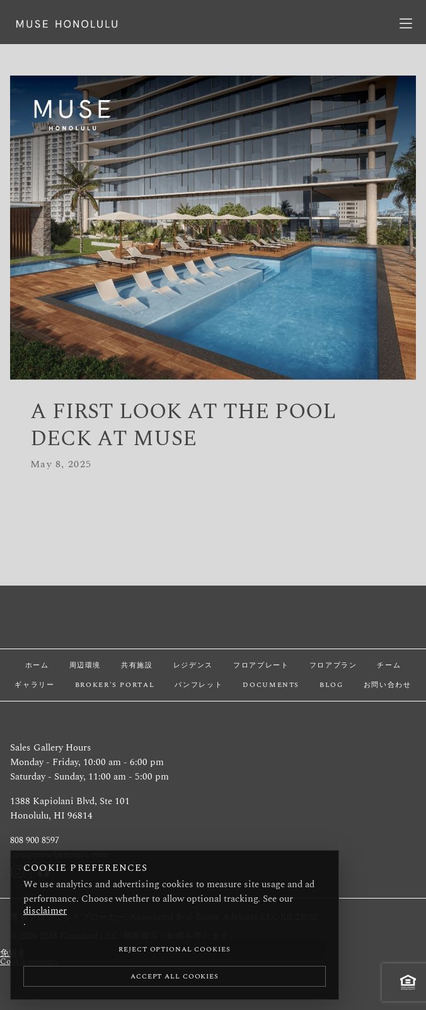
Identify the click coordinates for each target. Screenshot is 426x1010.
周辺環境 (85, 665)
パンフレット (198, 684)
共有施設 (137, 665)
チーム (389, 665)
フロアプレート (261, 665)
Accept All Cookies (174, 976)
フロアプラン (333, 665)
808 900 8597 (34, 840)
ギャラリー (34, 684)
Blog (331, 684)
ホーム (37, 665)
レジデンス (193, 665)
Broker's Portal (115, 684)
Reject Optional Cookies (174, 949)
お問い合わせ (388, 684)
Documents (271, 684)
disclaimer (45, 911)
